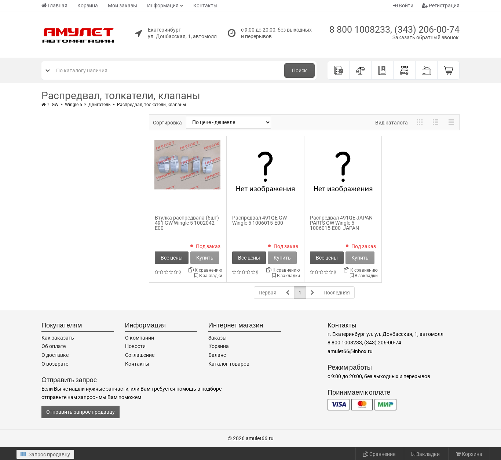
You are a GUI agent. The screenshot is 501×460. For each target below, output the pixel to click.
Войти (403, 5)
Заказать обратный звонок (425, 37)
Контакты (205, 5)
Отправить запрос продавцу (80, 412)
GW (55, 104)
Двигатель (99, 104)
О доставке (55, 355)
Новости (135, 346)
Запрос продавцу (45, 454)
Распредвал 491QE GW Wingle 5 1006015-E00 (259, 220)
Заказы (217, 338)
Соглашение (139, 355)
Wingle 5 (73, 104)
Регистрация (441, 5)
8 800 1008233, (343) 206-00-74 (394, 29)
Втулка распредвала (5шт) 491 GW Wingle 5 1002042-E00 (187, 223)
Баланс (217, 355)
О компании (139, 338)
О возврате (54, 364)
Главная (54, 5)
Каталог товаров (228, 364)
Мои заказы (122, 5)
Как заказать (57, 338)
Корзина (87, 5)
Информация (163, 5)
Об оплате (53, 346)
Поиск (299, 70)
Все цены (172, 258)
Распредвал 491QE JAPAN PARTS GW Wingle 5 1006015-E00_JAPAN (341, 223)
